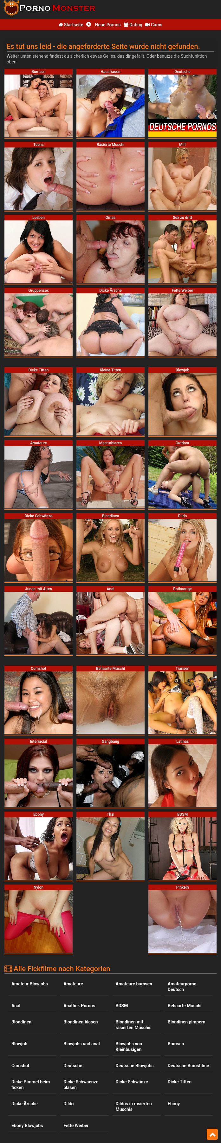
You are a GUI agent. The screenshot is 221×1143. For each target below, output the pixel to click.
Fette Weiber (75, 989)
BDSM (122, 869)
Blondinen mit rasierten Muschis (134, 888)
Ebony (174, 967)
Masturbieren (181, 1078)
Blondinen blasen (80, 885)
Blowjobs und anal (81, 907)
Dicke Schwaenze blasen (80, 948)
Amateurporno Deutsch (182, 850)
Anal (15, 869)
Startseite (71, 24)
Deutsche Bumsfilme (188, 929)
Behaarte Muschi (185, 869)
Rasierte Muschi (184, 1132)
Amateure (73, 847)
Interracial (178, 1040)
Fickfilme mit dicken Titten (31, 1014)
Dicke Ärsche (24, 967)
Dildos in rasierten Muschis (134, 970)
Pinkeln (175, 1116)
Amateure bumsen (134, 847)
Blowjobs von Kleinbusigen (129, 910)
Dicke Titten (180, 945)
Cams (153, 24)
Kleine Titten (24, 1078)
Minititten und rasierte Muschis (184, 1097)
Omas (69, 1116)
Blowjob (19, 907)
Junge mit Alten (131, 1056)
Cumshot (20, 929)
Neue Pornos (103, 24)
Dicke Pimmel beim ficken (30, 948)
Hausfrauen (127, 1040)
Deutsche (72, 929)
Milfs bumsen (129, 1094)
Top (212, 1134)
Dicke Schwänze (132, 945)
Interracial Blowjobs (31, 1056)
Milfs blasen (75, 1094)
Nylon (17, 1116)
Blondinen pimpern (186, 885)
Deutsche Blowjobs (135, 929)
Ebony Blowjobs (27, 989)
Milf (15, 1094)
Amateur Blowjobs (29, 847)
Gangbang (73, 1012)
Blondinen (21, 885)
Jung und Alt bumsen (76, 1059)
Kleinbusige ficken (186, 1056)
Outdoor (124, 1116)
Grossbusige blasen (31, 1040)
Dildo (68, 967)
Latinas (70, 1078)
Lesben (123, 1078)
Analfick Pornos (79, 869)
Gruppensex (75, 1040)
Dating (133, 24)
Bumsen (176, 907)
